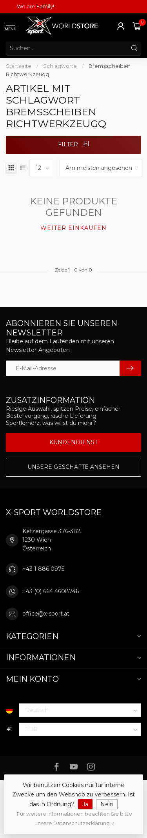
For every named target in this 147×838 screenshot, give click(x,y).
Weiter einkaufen (73, 227)
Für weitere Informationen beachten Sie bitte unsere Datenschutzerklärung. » (74, 818)
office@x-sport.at (45, 613)
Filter (73, 144)
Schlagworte (60, 66)
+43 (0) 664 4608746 (50, 591)
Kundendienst (73, 442)
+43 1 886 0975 (43, 568)
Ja (85, 804)
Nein (106, 804)
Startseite (18, 66)
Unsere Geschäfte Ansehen (73, 466)
